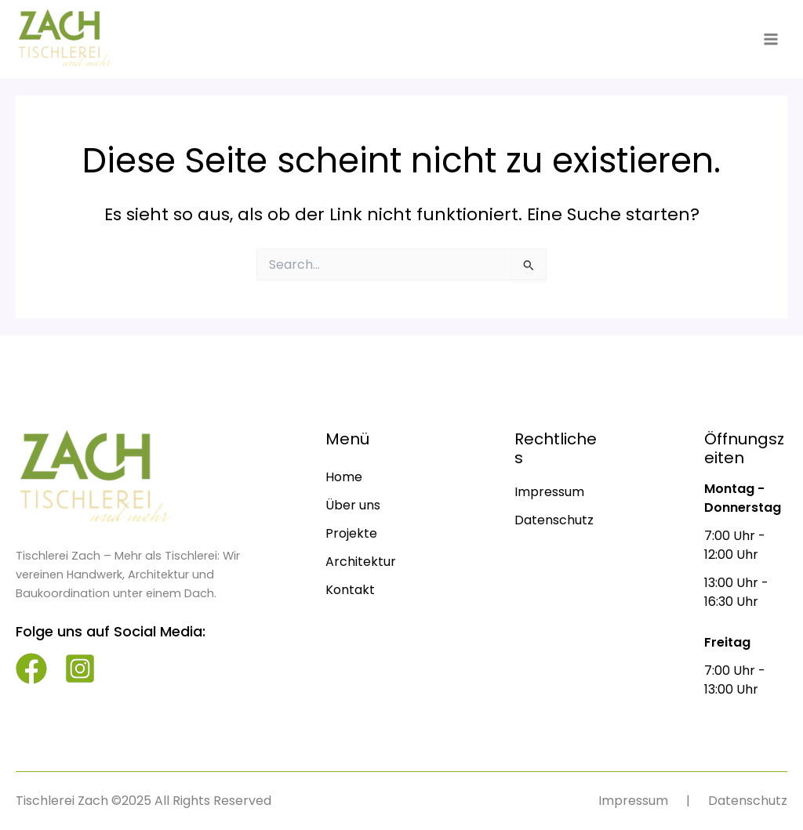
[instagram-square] (80, 668)
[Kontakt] (350, 590)
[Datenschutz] (554, 520)
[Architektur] (360, 562)
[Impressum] (549, 492)
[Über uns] (352, 505)
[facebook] (31, 668)
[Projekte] (351, 533)
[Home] (343, 477)
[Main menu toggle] (770, 39)
